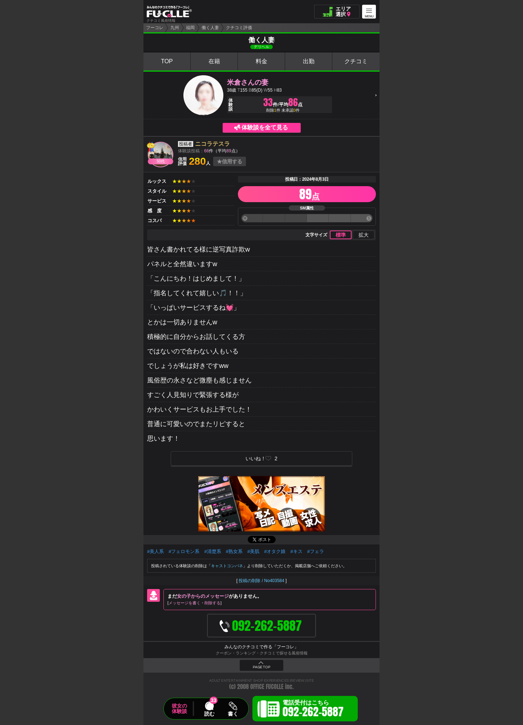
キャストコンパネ (227, 566)
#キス (296, 551)
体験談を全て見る (265, 127)
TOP (167, 61)
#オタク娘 (274, 551)
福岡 (190, 27)
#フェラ (315, 551)
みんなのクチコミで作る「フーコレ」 (261, 646)
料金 (261, 61)
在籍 (214, 61)
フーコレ (154, 27)
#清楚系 (212, 551)
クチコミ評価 (239, 27)
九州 (174, 27)
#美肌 (253, 551)
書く (233, 714)
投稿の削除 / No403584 (261, 580)
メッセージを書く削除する (194, 603)
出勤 (309, 61)
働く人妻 (210, 27)
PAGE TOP (261, 667)
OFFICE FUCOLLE (267, 686)
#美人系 (155, 551)
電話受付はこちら (313, 710)
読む (209, 714)
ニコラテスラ (212, 144)
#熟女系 (234, 551)
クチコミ (356, 61)
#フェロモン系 (184, 551)
